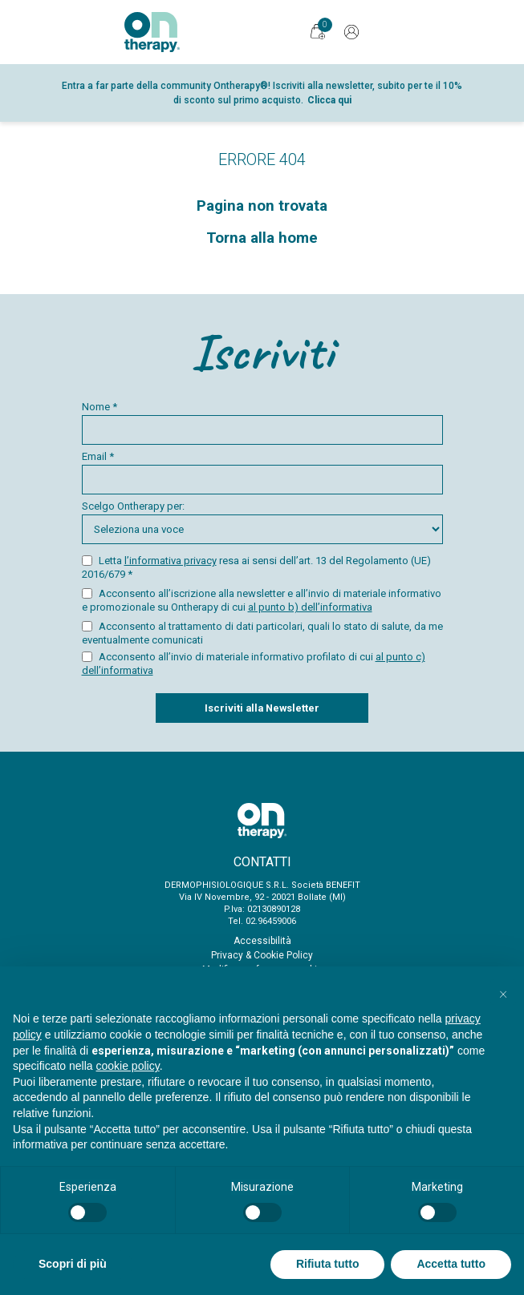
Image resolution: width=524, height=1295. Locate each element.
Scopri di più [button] (73, 1263)
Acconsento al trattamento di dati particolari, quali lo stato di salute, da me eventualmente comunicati (262, 633)
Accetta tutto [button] (450, 1263)
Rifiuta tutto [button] (327, 1263)
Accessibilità (262, 940)
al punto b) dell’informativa (310, 607)
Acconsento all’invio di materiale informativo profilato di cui (253, 663)
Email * (262, 472)
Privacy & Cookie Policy (262, 955)
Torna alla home (262, 238)
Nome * (262, 423)
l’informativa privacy (170, 561)
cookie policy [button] (128, 1065)
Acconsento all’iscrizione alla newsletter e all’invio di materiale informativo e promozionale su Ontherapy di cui (261, 600)
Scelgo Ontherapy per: (262, 522)
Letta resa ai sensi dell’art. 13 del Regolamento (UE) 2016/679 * (256, 567)
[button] (503, 992)
